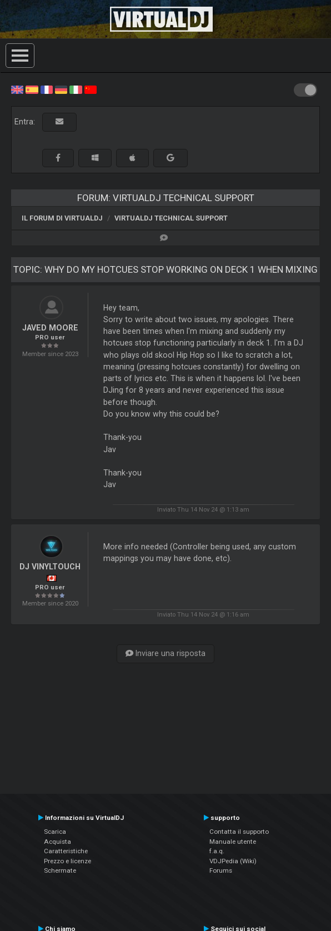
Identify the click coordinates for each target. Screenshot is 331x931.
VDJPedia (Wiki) (233, 861)
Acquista (57, 841)
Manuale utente (232, 841)
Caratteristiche (66, 851)
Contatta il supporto (239, 831)
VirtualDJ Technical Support (171, 218)
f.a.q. (216, 851)
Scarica (55, 831)
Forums (220, 870)
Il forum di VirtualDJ (62, 218)
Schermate (60, 870)
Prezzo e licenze (67, 861)
